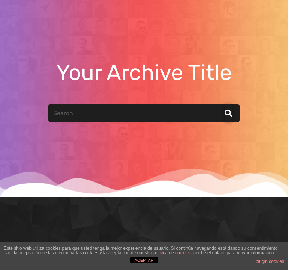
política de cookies (171, 252)
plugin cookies (270, 261)
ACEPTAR (143, 260)
